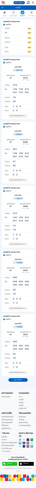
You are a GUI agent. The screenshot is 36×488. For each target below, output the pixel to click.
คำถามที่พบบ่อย (7, 448)
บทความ (4, 439)
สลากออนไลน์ (6, 396)
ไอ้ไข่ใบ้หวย (5, 425)
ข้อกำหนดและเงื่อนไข (8, 445)
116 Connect (6, 451)
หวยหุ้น (21, 405)
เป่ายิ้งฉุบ (21, 420)
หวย (20, 396)
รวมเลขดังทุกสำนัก (7, 417)
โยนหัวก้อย (22, 417)
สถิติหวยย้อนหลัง (7, 420)
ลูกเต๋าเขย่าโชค (23, 422)
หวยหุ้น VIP (22, 408)
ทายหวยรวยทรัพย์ (25, 425)
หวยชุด (21, 402)
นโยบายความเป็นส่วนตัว (9, 442)
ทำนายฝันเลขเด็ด (7, 422)
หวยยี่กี (21, 399)
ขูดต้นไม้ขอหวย (6, 428)
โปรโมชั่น (4, 437)
